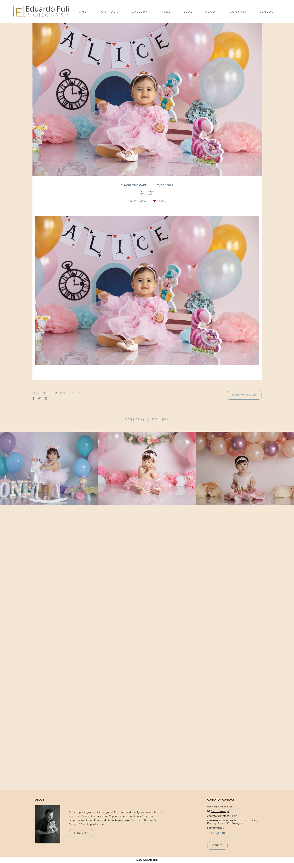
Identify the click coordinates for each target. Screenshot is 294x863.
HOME (81, 11)
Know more (81, 833)
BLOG (188, 11)
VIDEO (165, 11)
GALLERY (140, 11)
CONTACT (238, 11)
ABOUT (211, 11)
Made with (147, 859)
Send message (220, 811)
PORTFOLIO (109, 11)
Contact (217, 845)
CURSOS (266, 11)
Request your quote (244, 395)
